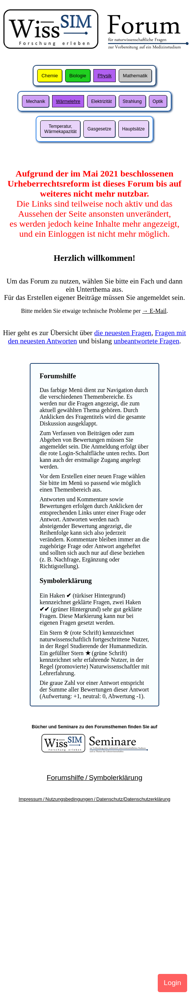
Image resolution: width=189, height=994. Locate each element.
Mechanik (35, 101)
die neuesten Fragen (122, 333)
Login (172, 983)
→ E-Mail (154, 311)
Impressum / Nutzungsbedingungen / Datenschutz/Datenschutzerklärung (94, 799)
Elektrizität (101, 101)
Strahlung (132, 101)
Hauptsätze (133, 129)
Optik (158, 101)
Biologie (77, 75)
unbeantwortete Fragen (146, 341)
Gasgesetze (99, 129)
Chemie (50, 75)
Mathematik (135, 75)
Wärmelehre (68, 101)
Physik (104, 75)
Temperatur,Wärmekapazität (60, 129)
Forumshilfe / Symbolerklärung (94, 777)
